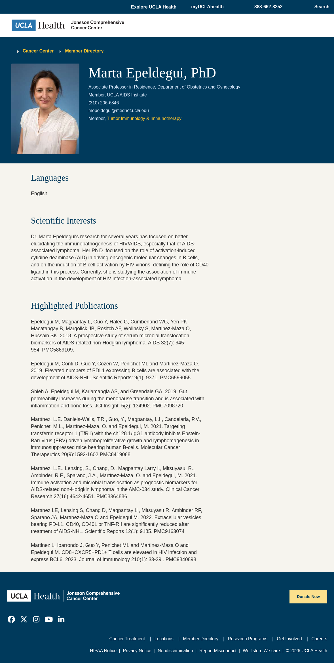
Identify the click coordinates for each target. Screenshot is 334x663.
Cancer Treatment (127, 638)
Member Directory (84, 51)
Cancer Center (38, 51)
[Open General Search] (320, 7)
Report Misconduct (217, 650)
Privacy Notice (137, 650)
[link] (11, 619)
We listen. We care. (262, 650)
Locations (164, 638)
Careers (319, 638)
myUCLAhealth (207, 6)
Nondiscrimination (175, 650)
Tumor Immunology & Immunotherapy (144, 118)
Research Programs (248, 638)
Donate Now (308, 596)
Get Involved (289, 638)
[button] (154, 7)
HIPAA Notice (103, 650)
